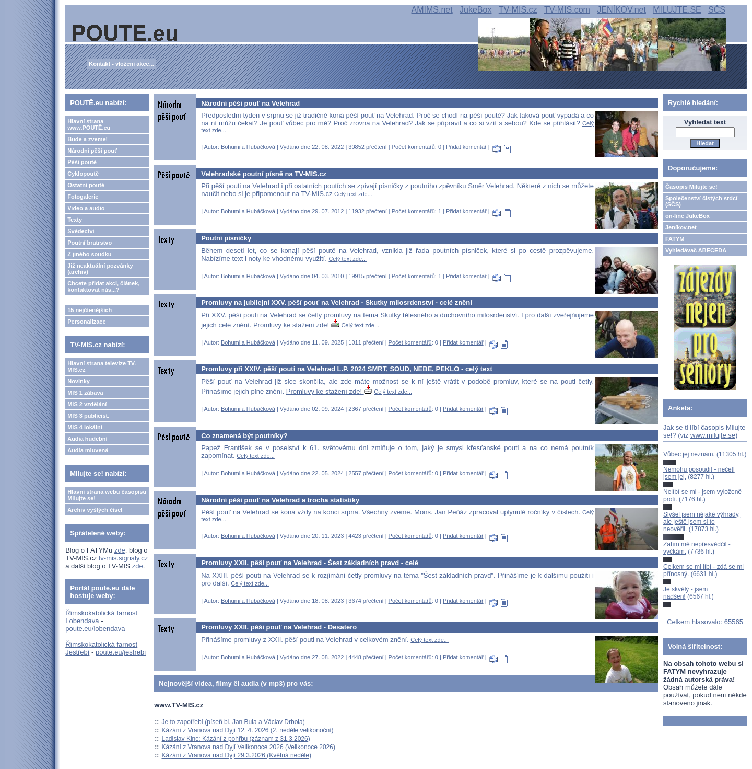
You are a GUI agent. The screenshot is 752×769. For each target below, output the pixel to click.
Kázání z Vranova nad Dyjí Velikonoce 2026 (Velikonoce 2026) (248, 747)
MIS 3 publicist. (88, 415)
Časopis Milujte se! (691, 186)
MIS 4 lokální (84, 427)
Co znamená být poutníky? (244, 436)
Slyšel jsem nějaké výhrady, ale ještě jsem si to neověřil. (701, 522)
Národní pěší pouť (92, 150)
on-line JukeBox (687, 216)
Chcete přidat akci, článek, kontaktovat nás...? (103, 286)
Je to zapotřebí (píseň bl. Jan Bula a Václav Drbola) (233, 722)
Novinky (78, 381)
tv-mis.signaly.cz (123, 558)
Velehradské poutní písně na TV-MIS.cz (263, 174)
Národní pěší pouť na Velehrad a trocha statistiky (280, 500)
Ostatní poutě (85, 185)
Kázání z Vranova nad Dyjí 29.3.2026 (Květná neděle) (236, 755)
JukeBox (475, 9)
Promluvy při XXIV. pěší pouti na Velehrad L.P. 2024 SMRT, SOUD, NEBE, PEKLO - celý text (346, 369)
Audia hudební (87, 438)
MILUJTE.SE (677, 9)
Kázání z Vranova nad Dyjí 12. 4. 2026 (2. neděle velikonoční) (248, 730)
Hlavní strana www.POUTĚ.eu (88, 124)
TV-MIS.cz (518, 9)
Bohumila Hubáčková (248, 147)
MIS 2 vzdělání (87, 404)
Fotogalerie (82, 196)
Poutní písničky (226, 238)
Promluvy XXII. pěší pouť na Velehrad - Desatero (279, 627)
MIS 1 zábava (85, 392)
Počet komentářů (413, 147)
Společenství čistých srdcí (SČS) (701, 201)
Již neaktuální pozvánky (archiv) (100, 268)
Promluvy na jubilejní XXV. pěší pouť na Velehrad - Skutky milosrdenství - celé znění (336, 302)
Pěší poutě (82, 162)
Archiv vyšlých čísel (94, 510)
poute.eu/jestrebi (121, 652)
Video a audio (85, 208)
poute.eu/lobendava (95, 629)
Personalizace (86, 321)
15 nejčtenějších (89, 310)
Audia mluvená (87, 450)
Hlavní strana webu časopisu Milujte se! (106, 495)
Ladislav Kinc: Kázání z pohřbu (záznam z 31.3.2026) (236, 738)
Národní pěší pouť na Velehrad (250, 103)
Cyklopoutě (83, 173)
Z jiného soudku (89, 254)
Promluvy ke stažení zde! (296, 325)
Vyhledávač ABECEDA (695, 250)
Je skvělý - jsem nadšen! (685, 593)
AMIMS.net (432, 9)
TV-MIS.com (567, 9)
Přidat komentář (466, 147)
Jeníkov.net (681, 227)
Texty (74, 219)
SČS (716, 9)
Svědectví (80, 231)
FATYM (674, 239)
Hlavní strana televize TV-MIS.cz (101, 366)
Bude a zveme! (87, 139)
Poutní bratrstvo (89, 242)
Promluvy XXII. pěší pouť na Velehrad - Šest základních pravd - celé (309, 563)
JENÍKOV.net (621, 9)
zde (119, 550)
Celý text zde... (353, 194)
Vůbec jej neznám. (689, 454)
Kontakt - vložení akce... (121, 64)
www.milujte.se (712, 435)
